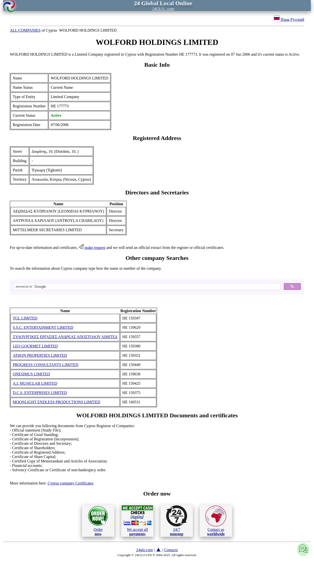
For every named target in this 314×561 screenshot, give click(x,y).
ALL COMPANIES (25, 30)
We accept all (137, 520)
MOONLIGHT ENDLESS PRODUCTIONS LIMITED (56, 402)
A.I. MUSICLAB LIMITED (35, 383)
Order (98, 520)
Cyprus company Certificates (70, 483)
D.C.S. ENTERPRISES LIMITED (40, 393)
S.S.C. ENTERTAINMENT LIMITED (43, 327)
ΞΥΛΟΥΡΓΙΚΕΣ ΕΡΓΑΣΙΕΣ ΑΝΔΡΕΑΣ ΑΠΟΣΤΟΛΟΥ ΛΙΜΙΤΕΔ (65, 337)
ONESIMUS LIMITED (31, 374)
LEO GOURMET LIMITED (35, 346)
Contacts (171, 550)
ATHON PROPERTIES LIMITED (40, 355)
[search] (146, 286)
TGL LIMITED (25, 318)
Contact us (215, 521)
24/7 (176, 520)
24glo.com (144, 550)
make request (92, 247)
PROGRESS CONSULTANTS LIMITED (45, 365)
